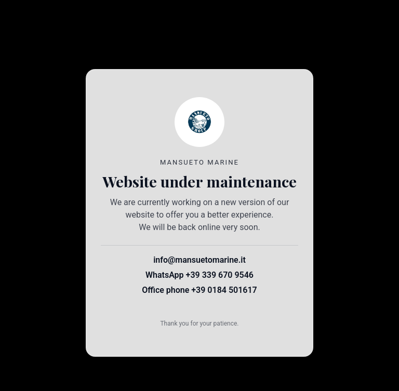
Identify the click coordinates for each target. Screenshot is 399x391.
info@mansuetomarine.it (199, 260)
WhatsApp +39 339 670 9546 (199, 275)
